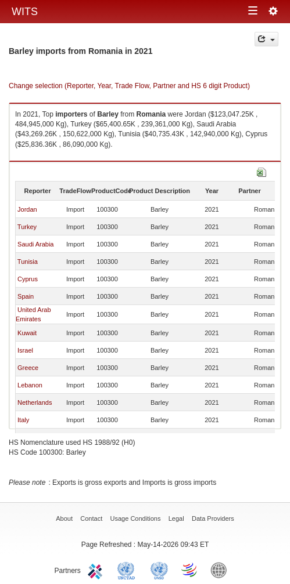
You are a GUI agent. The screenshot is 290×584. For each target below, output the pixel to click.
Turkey (27, 226)
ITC (97, 569)
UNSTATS (159, 569)
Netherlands (34, 402)
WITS (25, 11)
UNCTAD (128, 569)
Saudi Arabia (35, 244)
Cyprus (27, 278)
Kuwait (27, 332)
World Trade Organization (190, 569)
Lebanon (29, 385)
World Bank (221, 569)
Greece (27, 367)
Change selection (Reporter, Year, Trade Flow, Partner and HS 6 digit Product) (129, 86)
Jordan (27, 209)
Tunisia (27, 261)
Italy (23, 419)
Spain (25, 296)
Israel (25, 350)
